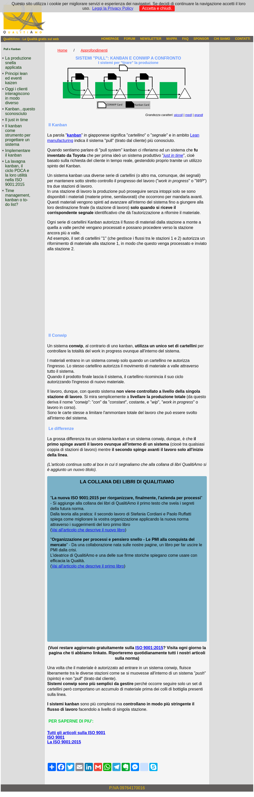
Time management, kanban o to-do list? (17, 197)
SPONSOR (201, 39)
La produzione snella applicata (18, 63)
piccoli (178, 115)
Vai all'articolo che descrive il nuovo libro (88, 530)
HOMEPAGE (110, 39)
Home (62, 50)
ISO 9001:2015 (149, 648)
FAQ (185, 39)
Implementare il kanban (17, 152)
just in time (173, 155)
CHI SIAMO (222, 39)
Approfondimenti (94, 50)
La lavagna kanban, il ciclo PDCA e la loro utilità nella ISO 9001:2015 (17, 173)
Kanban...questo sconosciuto (18, 111)
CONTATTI (242, 39)
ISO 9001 (56, 737)
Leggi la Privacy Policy (112, 8)
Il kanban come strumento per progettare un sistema (18, 135)
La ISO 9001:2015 (64, 742)
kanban (74, 135)
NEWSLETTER (150, 39)
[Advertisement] (127, 292)
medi (188, 115)
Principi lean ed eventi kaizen (16, 78)
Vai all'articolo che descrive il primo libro (88, 566)
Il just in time (16, 120)
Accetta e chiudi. (157, 8)
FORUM (129, 39)
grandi (198, 115)
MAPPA (171, 39)
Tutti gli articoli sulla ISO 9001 (76, 733)
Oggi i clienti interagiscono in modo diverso (17, 96)
